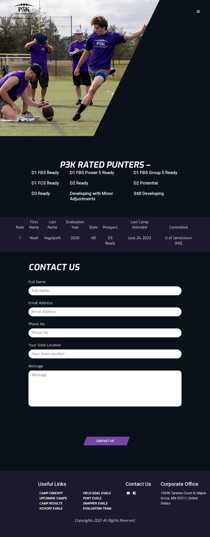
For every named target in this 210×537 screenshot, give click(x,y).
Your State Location (44, 345)
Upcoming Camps (53, 498)
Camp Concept (51, 493)
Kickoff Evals (50, 508)
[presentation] (60, 420)
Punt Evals (92, 498)
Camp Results (50, 503)
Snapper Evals (95, 503)
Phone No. (36, 324)
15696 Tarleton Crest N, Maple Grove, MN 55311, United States (183, 498)
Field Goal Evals (97, 493)
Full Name (37, 282)
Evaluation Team (97, 508)
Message (35, 366)
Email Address (40, 303)
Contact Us (105, 441)
